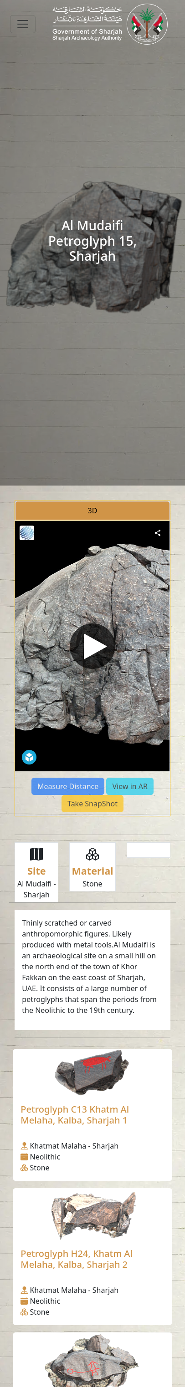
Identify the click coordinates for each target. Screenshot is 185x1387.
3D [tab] (93, 511)
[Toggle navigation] (23, 24)
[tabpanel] (92, 668)
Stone (92, 884)
